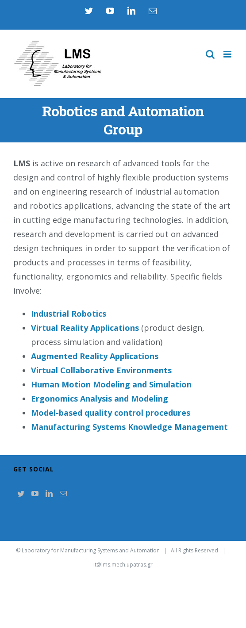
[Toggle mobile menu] (228, 54)
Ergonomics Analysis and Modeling (99, 398)
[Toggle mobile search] (210, 54)
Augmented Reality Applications (94, 356)
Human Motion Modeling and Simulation (111, 384)
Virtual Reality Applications (85, 327)
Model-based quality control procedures (110, 412)
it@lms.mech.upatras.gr (123, 564)
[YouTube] (34, 493)
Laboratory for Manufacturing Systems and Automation (91, 550)
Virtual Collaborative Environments (101, 370)
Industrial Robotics (68, 313)
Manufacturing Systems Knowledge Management (129, 426)
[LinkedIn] (49, 493)
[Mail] (63, 493)
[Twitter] (20, 493)
